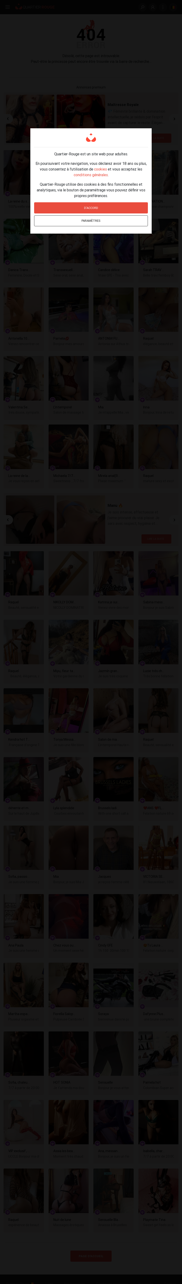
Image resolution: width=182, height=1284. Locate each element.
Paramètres (91, 221)
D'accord (91, 208)
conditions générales (91, 174)
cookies (100, 169)
